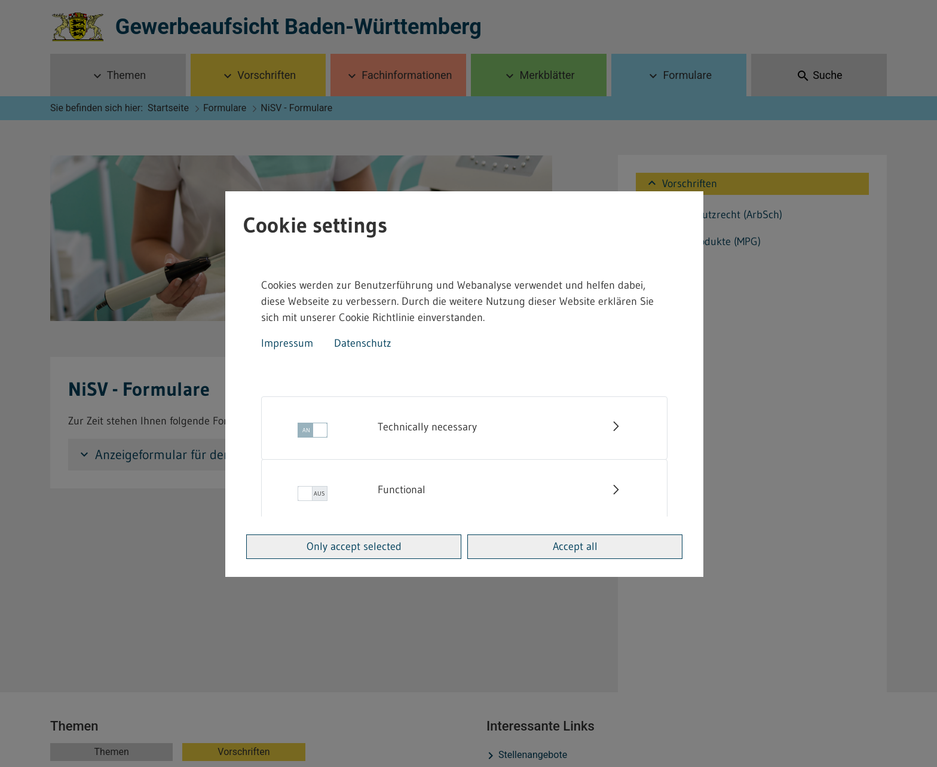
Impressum (287, 343)
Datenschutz (362, 343)
